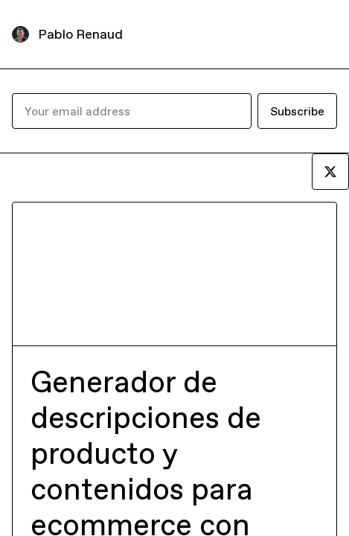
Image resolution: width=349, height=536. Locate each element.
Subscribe (297, 111)
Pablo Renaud (80, 34)
